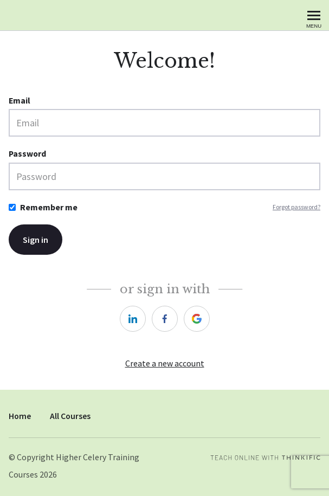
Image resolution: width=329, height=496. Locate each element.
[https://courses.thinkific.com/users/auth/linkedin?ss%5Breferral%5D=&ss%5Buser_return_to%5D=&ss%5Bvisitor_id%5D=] (133, 319)
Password (27, 154)
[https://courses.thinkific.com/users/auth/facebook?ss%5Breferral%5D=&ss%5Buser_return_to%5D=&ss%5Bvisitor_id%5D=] (165, 319)
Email (19, 100)
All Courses (70, 416)
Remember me (49, 207)
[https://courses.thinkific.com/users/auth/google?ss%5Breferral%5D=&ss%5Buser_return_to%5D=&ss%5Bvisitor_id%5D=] (197, 319)
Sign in (35, 239)
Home (20, 416)
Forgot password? (296, 207)
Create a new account (164, 363)
